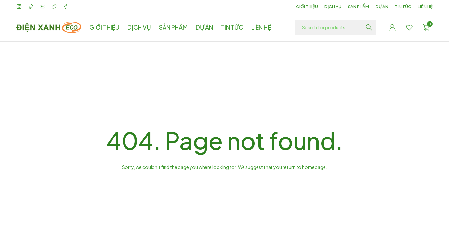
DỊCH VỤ (332, 6)
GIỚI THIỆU (307, 6)
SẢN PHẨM (358, 6)
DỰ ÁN (382, 6)
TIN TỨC (403, 6)
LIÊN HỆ (425, 6)
